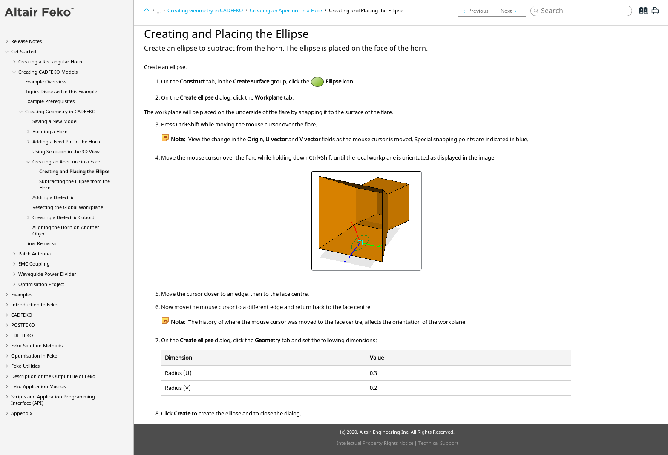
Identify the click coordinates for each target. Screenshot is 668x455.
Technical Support (438, 443)
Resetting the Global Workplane (67, 207)
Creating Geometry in (60, 111)
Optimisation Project (41, 284)
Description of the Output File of (53, 376)
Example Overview (45, 81)
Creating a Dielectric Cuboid (63, 217)
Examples (21, 294)
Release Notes (26, 41)
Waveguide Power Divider (47, 274)
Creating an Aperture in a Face (66, 161)
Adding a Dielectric (53, 197)
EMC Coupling (34, 263)
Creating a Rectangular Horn (50, 61)
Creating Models (48, 72)
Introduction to (34, 304)
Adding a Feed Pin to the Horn (66, 141)
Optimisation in (34, 355)
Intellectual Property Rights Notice (375, 443)
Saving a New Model (55, 121)
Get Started (23, 51)
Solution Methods (37, 345)
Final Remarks (40, 243)
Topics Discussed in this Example (61, 91)
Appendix (21, 413)
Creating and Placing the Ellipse (74, 171)
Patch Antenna (34, 253)
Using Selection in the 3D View (66, 151)
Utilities (25, 366)
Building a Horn (50, 131)
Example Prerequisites (50, 101)
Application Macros (38, 386)
